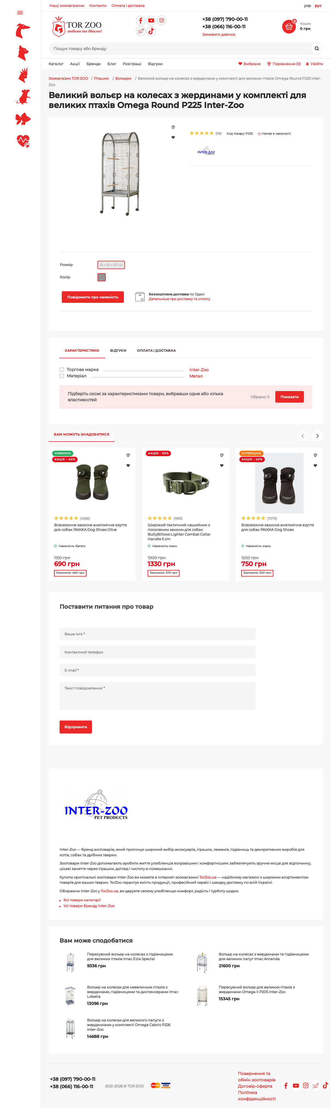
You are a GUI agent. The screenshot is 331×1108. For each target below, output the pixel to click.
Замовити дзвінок (218, 34)
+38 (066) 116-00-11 (223, 26)
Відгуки (155, 64)
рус (318, 5)
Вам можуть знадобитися (81, 434)
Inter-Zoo (199, 369)
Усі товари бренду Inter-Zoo (88, 905)
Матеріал (76, 375)
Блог (111, 64)
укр (307, 5)
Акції (75, 64)
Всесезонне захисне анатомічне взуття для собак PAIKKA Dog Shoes (277, 527)
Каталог (56, 64)
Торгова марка (83, 369)
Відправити (75, 727)
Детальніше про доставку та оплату (179, 299)
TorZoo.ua (208, 877)
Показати (289, 397)
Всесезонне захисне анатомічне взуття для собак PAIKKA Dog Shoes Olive (90, 527)
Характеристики (82, 350)
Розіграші (132, 64)
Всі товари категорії (82, 900)
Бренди (93, 64)
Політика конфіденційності (257, 1095)
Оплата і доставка (157, 350)
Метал (196, 375)
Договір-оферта (255, 1086)
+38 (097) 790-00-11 (225, 19)
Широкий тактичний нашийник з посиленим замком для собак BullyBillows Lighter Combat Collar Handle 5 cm (179, 532)
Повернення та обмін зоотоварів (256, 1076)
